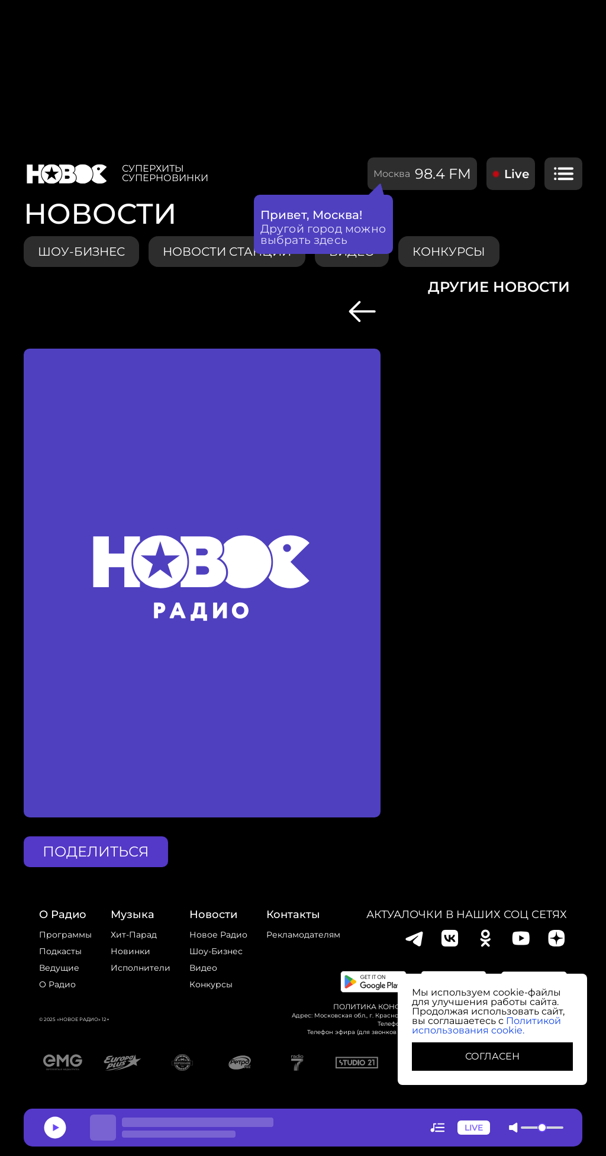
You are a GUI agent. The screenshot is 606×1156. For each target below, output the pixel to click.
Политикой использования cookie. (486, 1025)
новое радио (218, 934)
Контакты (293, 914)
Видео (203, 967)
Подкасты (60, 951)
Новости (213, 914)
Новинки (130, 951)
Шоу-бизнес (81, 251)
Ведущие (59, 967)
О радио (57, 984)
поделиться (96, 851)
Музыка (132, 914)
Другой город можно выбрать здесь (323, 234)
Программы (65, 934)
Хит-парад (134, 934)
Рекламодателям (303, 934)
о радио (62, 914)
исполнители (140, 967)
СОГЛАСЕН (492, 1056)
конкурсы (448, 251)
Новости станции (227, 251)
